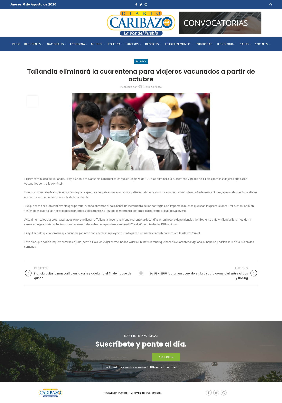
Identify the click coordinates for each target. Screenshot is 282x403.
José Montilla (155, 392)
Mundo (141, 61)
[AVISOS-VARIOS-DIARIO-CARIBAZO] (220, 22)
